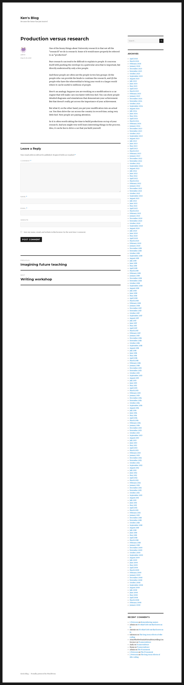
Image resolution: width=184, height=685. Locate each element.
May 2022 (133, 176)
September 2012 (136, 465)
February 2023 (135, 154)
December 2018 (136, 278)
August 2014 (134, 408)
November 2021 (136, 191)
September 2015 (136, 376)
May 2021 (133, 206)
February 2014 (135, 423)
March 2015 (134, 391)
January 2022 (135, 186)
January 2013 (135, 455)
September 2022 (136, 166)
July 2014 (133, 411)
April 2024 (134, 119)
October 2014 (135, 403)
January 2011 (135, 515)
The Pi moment (144, 650)
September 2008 (136, 585)
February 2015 (135, 393)
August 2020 (135, 228)
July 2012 (133, 470)
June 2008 (134, 593)
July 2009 (133, 560)
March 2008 (134, 600)
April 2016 (133, 358)
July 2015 (133, 381)
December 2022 (136, 159)
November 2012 (136, 460)
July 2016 (133, 351)
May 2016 (133, 356)
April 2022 (134, 178)
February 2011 (135, 513)
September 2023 (136, 136)
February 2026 (135, 64)
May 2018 (133, 296)
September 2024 (136, 106)
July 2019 (133, 261)
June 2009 (134, 563)
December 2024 (136, 99)
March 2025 (134, 91)
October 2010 (135, 523)
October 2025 (135, 74)
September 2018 (136, 286)
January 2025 (135, 96)
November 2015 (136, 371)
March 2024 (134, 121)
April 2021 (134, 208)
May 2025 (133, 86)
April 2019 (133, 268)
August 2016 (134, 348)
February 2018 (135, 303)
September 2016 (136, 346)
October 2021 (135, 193)
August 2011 (134, 498)
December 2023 (136, 129)
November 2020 (136, 221)
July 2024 (133, 111)
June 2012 (133, 473)
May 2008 (134, 595)
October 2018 (135, 283)
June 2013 (133, 443)
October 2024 (135, 104)
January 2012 (135, 485)
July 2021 (133, 201)
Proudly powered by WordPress (43, 674)
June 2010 (133, 533)
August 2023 (134, 139)
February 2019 (135, 273)
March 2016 (134, 361)
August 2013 (134, 438)
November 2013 (136, 430)
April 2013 (133, 448)
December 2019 (136, 248)
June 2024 (134, 114)
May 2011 (133, 505)
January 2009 (135, 575)
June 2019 (133, 263)
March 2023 (134, 151)
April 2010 (133, 538)
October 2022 (135, 164)
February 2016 (135, 363)
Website (24, 220)
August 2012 (134, 468)
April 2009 (134, 568)
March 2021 (134, 211)
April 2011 (133, 508)
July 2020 (133, 231)
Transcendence (145, 642)
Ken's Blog (29, 18)
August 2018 (134, 288)
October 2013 (135, 433)
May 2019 (133, 266)
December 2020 (136, 218)
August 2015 (134, 378)
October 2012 (135, 463)
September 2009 (136, 555)
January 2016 (135, 366)
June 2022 (134, 173)
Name (23, 197)
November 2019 (136, 251)
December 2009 (136, 548)
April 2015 (133, 388)
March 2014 (134, 420)
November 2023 (136, 131)
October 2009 (135, 553)
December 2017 (136, 308)
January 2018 (135, 306)
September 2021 (136, 196)
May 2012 (133, 475)
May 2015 (133, 386)
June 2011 (133, 503)
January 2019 (135, 276)
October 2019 (135, 253)
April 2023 (134, 149)
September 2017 (136, 316)
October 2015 (135, 373)
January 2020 (135, 246)
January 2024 (135, 126)
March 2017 (134, 331)
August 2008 (135, 588)
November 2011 (135, 490)
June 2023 (134, 144)
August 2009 (135, 558)
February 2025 (135, 94)
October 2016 (135, 343)
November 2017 (135, 311)
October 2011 (135, 493)
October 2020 (135, 223)
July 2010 (133, 530)
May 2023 (133, 146)
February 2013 (135, 453)
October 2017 (135, 313)
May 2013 (133, 445)
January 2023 (135, 156)
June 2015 (133, 383)
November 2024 (136, 101)
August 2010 (134, 528)
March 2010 (134, 540)
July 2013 (133, 440)
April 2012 (133, 478)
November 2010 (136, 520)
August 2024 (135, 109)
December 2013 (136, 428)
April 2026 (134, 59)
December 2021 (136, 188)
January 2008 (135, 605)
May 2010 (133, 535)
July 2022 (133, 171)
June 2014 (133, 413)
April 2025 (134, 89)
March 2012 (134, 480)
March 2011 (134, 510)
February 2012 (135, 483)
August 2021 (134, 198)
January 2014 (135, 425)
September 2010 (136, 525)
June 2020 (134, 233)
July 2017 (133, 321)
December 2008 (136, 578)
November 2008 (136, 580)
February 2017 (135, 333)
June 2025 (133, 84)
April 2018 (133, 298)
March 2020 (134, 241)
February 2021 (135, 213)
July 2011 (133, 500)
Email (23, 208)
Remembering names (149, 622)
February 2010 (135, 543)
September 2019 (136, 256)
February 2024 (135, 124)
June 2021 (133, 203)
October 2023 (135, 134)
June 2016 (133, 353)
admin (22, 55)
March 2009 (134, 570)
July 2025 (133, 81)
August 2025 (134, 79)
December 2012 (136, 458)
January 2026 (135, 66)
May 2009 (134, 565)
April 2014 (133, 418)
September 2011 (136, 495)
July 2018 (133, 291)
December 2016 (136, 338)
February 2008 (135, 603)
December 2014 (136, 398)
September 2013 (136, 435)
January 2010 (135, 545)
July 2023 (133, 141)
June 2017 (133, 323)
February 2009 (135, 573)
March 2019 (134, 271)
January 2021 (135, 216)
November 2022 (136, 161)
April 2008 (134, 598)
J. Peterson (134, 622)
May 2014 (133, 415)
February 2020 (135, 243)
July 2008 (133, 590)
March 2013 (134, 450)
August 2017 (134, 318)
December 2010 (136, 518)
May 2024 (134, 116)
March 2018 (134, 301)
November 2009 (136, 550)
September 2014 (136, 406)
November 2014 (136, 401)
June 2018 (133, 293)
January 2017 (135, 336)
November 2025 (136, 71)
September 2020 (136, 226)
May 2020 (134, 236)
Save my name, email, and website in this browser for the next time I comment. (55, 232)
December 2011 (136, 488)
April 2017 (133, 328)
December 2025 (136, 69)
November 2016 (136, 341)
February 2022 (135, 183)
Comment (25, 161)
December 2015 (136, 368)
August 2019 (134, 258)
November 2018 (136, 281)
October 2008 (135, 583)
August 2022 (134, 169)
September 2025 (136, 76)
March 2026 (134, 61)
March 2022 (134, 181)
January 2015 (135, 396)
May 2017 (133, 326)
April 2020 (134, 238)
